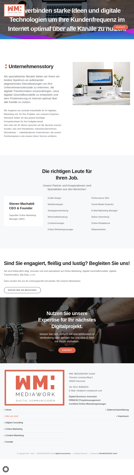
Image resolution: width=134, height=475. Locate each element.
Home (8, 410)
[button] (6, 469)
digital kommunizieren (63, 453)
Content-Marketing (14, 435)
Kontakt (9, 442)
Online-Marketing (13, 429)
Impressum (123, 416)
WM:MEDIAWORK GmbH (108, 453)
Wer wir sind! (11, 416)
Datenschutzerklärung (118, 410)
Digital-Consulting (14, 422)
